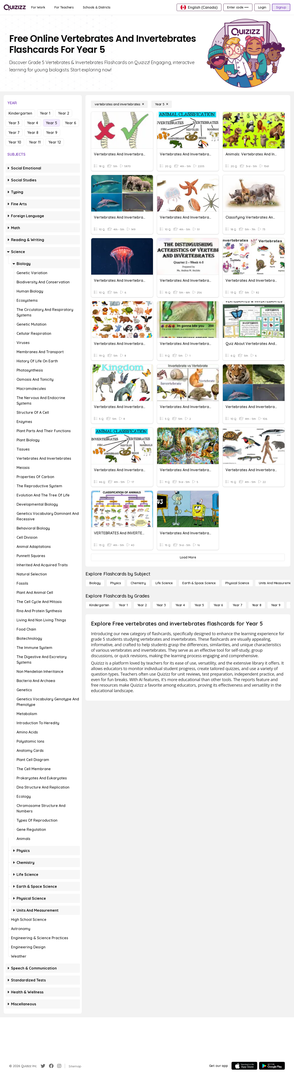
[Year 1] (123, 605)
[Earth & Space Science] (199, 583)
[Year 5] (161, 104)
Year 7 (14, 132)
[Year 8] (256, 605)
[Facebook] (51, 1066)
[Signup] (281, 7)
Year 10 (14, 142)
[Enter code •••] (237, 7)
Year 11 (35, 142)
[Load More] (188, 557)
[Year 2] (142, 605)
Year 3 (13, 123)
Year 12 (54, 142)
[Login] (262, 7)
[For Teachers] (64, 7)
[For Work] (38, 7)
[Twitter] (43, 1066)
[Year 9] (275, 605)
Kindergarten (20, 113)
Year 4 (32, 123)
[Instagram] (59, 1066)
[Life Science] (164, 583)
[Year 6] (218, 605)
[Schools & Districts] (96, 7)
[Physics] (115, 583)
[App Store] (244, 1066)
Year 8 (32, 132)
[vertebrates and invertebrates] (119, 104)
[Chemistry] (138, 583)
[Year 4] (180, 605)
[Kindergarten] (99, 605)
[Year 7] (237, 605)
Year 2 (63, 113)
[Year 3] (161, 605)
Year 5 (51, 123)
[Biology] (95, 583)
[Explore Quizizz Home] (15, 7)
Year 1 (45, 113)
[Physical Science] (237, 583)
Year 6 (70, 123)
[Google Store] (272, 1066)
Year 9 (51, 132)
